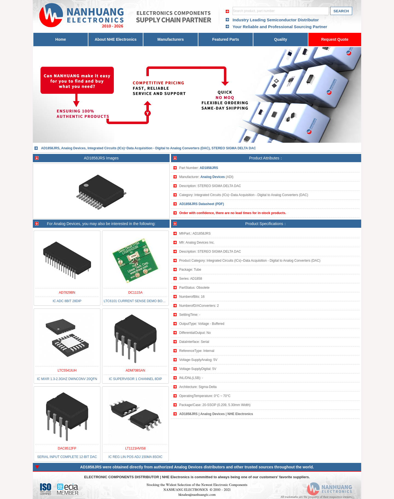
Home (60, 39)
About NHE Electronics (116, 39)
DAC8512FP (67, 448)
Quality (280, 39)
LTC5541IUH (66, 370)
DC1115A (135, 292)
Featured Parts (225, 39)
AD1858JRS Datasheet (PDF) (201, 204)
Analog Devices (212, 177)
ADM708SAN (135, 370)
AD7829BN (67, 292)
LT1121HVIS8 (135, 448)
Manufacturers (170, 39)
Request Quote (335, 39)
